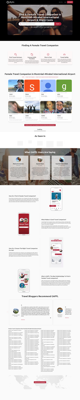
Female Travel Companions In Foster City (64, 353)
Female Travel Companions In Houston (15, 359)
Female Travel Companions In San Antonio (32, 335)
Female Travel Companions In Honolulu (31, 353)
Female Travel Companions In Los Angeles (15, 332)
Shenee (27, 94)
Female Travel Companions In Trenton (14, 346)
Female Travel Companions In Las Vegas (47, 336)
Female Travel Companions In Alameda (47, 330)
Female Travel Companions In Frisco (63, 349)
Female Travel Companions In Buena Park (48, 335)
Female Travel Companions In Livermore (31, 340)
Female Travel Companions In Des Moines (48, 333)
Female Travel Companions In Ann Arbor (64, 330)
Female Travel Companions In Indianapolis (15, 367)
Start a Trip (60, 2)
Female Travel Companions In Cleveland (64, 331)
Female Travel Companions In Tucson (63, 332)
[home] (10, 2)
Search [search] (57, 23)
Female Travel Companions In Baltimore (31, 345)
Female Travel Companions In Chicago (14, 333)
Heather (43, 115)
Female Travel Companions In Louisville (64, 343)
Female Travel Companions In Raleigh (47, 347)
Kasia (42, 94)
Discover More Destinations (40, 382)
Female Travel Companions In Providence (32, 349)
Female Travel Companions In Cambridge (48, 346)
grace (58, 94)
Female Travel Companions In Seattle (14, 337)
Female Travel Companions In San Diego (15, 360)
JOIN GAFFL (70, 2)
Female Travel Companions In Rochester (64, 336)
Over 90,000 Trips (48, 27)
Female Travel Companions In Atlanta (14, 340)
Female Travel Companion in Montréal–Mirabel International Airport (40, 74)
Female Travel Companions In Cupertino (31, 343)
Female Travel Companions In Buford (47, 331)
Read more (23, 319)
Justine (27, 115)
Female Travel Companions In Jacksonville (32, 344)
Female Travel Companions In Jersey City (15, 343)
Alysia (10, 115)
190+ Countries (34, 27)
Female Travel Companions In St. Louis (31, 346)
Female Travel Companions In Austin (14, 353)
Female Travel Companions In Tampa (14, 366)
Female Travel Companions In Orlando (31, 331)
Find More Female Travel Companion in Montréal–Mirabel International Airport (40, 125)
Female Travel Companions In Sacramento (32, 339)
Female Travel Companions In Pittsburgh (31, 347)
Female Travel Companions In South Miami (32, 342)
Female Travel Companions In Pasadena (64, 340)
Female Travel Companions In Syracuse (63, 352)
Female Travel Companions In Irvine (31, 352)
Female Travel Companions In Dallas (14, 352)
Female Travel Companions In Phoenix (14, 356)
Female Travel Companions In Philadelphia (32, 336)
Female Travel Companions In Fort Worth (64, 346)
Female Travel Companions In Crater (63, 347)
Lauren (10, 94)
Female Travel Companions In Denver (14, 342)
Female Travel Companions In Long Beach (64, 339)
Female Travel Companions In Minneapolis (48, 332)
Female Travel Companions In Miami (47, 351)
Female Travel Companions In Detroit (63, 335)
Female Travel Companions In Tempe (63, 342)
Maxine (59, 115)
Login (65, 2)
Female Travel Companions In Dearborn (64, 333)
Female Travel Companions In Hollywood (32, 363)
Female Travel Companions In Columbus (31, 330)
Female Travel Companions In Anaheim (31, 364)
